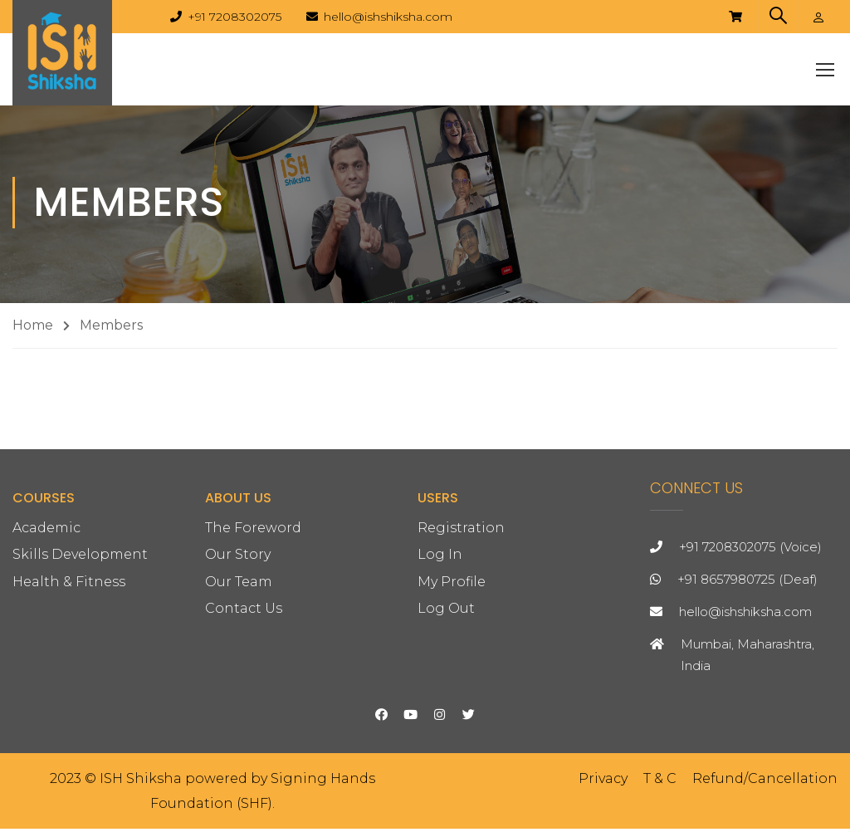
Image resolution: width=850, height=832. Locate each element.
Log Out (446, 717)
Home (32, 328)
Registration (461, 637)
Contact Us (243, 717)
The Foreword (253, 637)
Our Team (238, 690)
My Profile (452, 690)
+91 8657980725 (726, 688)
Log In (440, 664)
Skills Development (80, 664)
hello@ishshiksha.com (388, 16)
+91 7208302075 (234, 16)
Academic (46, 637)
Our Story (238, 664)
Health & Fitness (68, 690)
